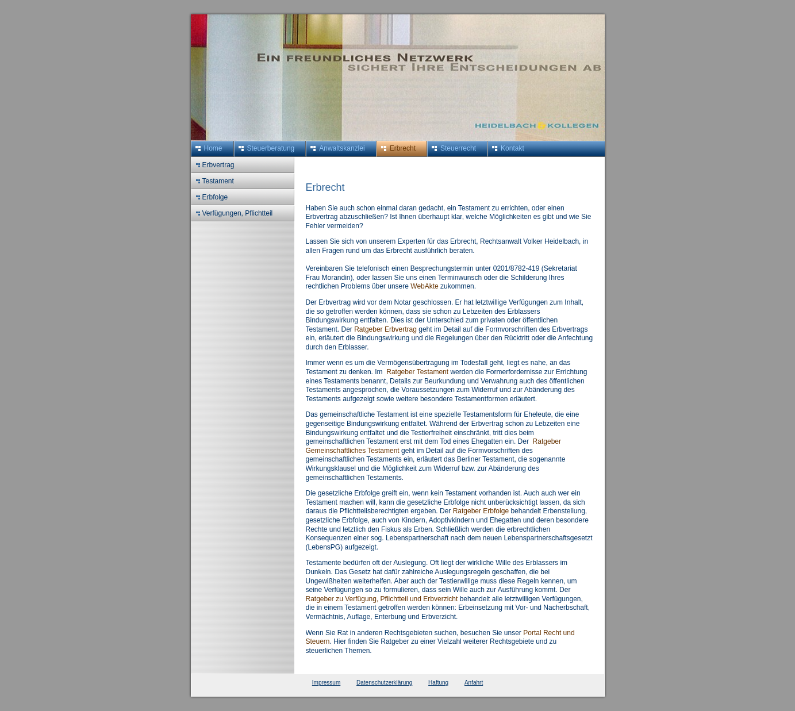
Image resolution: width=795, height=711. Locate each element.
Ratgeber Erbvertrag (386, 329)
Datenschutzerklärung (384, 682)
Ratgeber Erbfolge (481, 511)
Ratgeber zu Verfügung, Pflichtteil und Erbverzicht (382, 599)
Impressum (326, 682)
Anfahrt (473, 682)
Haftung (438, 682)
